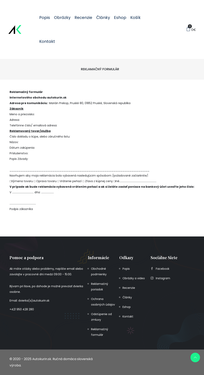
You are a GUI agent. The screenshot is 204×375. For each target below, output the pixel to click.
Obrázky (62, 17)
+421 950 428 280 (22, 309)
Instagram (160, 278)
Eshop (120, 17)
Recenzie (83, 17)
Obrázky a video (134, 278)
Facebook (160, 269)
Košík (135, 17)
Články (103, 17)
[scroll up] (195, 357)
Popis (44, 17)
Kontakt (47, 41)
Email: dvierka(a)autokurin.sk (29, 301)
